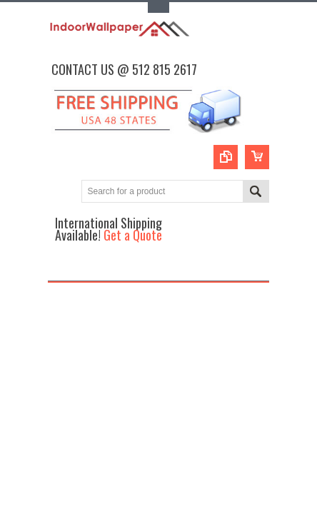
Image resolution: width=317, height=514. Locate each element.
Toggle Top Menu (158, 7)
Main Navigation (60, 268)
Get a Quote (133, 234)
